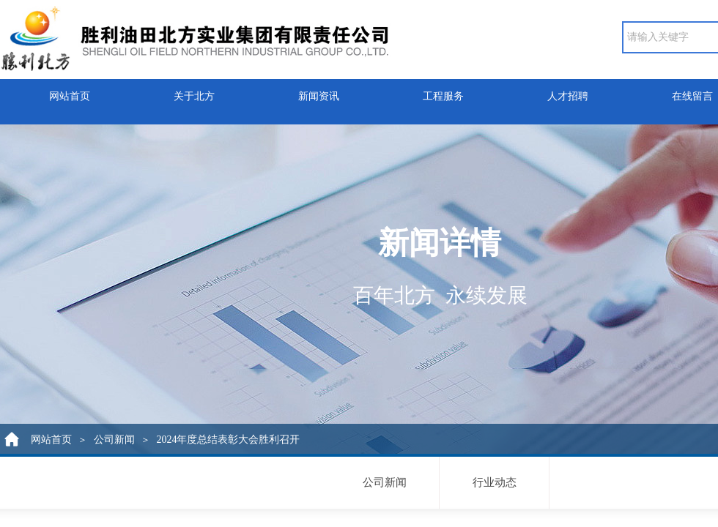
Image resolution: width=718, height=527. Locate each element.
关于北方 (194, 92)
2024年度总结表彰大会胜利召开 (228, 439)
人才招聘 (567, 92)
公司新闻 (114, 439)
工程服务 (443, 92)
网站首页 (69, 92)
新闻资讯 (318, 92)
